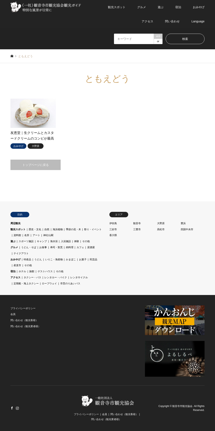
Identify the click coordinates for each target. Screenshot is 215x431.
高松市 (161, 229)
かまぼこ (71, 259)
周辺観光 (15, 223)
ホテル (22, 271)
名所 (26, 235)
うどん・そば (28, 247)
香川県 (113, 235)
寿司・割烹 (56, 247)
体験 (76, 241)
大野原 (161, 223)
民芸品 (93, 259)
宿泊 (178, 7)
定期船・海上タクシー (26, 283)
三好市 (113, 229)
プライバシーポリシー (23, 308)
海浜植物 (58, 229)
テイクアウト (21, 253)
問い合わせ (172, 21)
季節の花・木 (73, 229)
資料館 (17, 235)
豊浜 (183, 223)
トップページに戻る (35, 165)
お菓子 (83, 259)
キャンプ (42, 241)
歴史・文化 (35, 229)
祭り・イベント (93, 229)
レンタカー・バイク (55, 277)
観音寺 (137, 223)
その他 (86, 241)
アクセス (147, 21)
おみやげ (199, 7)
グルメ (141, 7)
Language (197, 21)
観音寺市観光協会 (182, 406)
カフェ (80, 247)
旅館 (31, 271)
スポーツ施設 (26, 241)
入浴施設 (66, 241)
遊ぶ (161, 7)
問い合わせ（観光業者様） (25, 326)
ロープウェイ (49, 283)
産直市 (17, 265)
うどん (38, 259)
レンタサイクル (79, 277)
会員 (12, 314)
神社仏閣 (48, 235)
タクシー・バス (32, 277)
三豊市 (137, 229)
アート (36, 235)
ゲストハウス (45, 271)
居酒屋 (91, 247)
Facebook (11, 408)
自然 (46, 229)
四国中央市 (187, 229)
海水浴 (54, 241)
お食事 (43, 247)
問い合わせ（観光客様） (24, 320)
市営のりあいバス (70, 283)
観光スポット (116, 7)
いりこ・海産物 (54, 259)
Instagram (17, 408)
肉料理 (69, 247)
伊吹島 (113, 223)
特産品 (27, 259)
